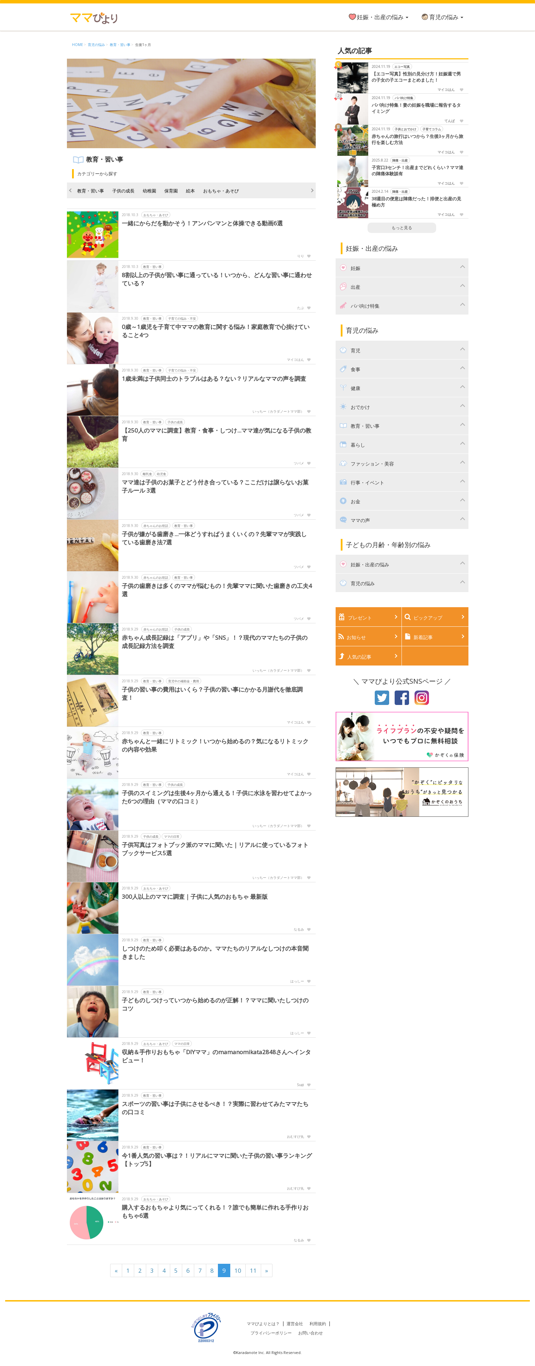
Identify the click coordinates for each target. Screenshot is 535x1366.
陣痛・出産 (400, 160)
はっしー (297, 981)
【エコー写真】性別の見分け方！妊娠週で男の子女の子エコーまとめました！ (416, 77)
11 (253, 1270)
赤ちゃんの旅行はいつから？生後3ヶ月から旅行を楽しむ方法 (417, 139)
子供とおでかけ (406, 129)
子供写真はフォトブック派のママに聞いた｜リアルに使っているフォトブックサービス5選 (215, 849)
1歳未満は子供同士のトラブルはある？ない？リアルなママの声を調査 (214, 378)
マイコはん (295, 359)
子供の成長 (123, 191)
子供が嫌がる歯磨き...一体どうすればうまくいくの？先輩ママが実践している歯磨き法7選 (214, 538)
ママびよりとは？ (263, 1324)
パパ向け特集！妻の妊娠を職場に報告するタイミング (416, 108)
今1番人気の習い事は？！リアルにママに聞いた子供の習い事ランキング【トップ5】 (217, 1160)
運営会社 (295, 1324)
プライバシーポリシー (271, 1333)
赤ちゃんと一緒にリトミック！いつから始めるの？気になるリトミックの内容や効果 (215, 745)
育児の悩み (441, 16)
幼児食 (161, 474)
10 (237, 1270)
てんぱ (449, 120)
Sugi (300, 1084)
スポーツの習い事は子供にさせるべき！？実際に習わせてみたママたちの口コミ (215, 1108)
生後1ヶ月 (143, 44)
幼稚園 (149, 191)
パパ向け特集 (404, 98)
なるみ (299, 929)
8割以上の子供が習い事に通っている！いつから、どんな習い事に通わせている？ (217, 279)
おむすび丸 (295, 1136)
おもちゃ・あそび (221, 191)
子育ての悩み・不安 (182, 318)
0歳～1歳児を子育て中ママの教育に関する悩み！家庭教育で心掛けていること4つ (216, 331)
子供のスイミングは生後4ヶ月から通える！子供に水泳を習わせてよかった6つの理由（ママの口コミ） (217, 797)
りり (300, 256)
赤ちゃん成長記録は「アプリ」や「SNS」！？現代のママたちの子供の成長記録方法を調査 (214, 642)
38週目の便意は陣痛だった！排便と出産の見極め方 (416, 202)
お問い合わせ (310, 1333)
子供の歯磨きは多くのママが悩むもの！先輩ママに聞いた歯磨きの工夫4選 (217, 590)
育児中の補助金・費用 (183, 681)
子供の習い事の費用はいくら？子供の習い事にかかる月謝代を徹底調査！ (212, 693)
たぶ (300, 307)
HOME (77, 44)
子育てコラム (431, 129)
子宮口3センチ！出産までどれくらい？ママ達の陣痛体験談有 (417, 171)
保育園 (171, 191)
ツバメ (299, 463)
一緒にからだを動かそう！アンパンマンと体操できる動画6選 (202, 223)
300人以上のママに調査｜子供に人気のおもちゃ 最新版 (195, 896)
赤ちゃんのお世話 (155, 525)
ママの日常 (171, 836)
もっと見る (402, 228)
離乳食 (147, 474)
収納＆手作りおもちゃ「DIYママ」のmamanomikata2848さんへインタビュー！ (216, 1056)
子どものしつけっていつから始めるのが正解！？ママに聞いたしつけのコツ (215, 1004)
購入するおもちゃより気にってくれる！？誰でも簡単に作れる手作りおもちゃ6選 (215, 1211)
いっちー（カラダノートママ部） (278, 411)
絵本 (190, 191)
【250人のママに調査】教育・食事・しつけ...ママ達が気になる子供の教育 (216, 434)
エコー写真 (402, 66)
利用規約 (318, 1324)
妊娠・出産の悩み (378, 16)
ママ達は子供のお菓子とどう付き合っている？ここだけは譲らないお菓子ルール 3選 (215, 486)
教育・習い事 (120, 44)
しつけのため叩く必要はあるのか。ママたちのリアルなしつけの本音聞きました (215, 952)
